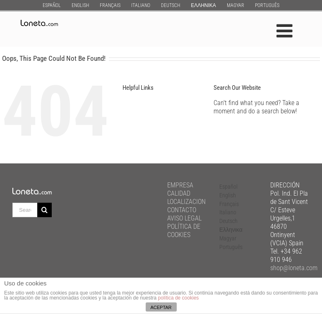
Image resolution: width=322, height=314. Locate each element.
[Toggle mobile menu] (285, 31)
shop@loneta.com (293, 268)
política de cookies (178, 298)
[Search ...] (24, 210)
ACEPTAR (160, 307)
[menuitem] (51, 5)
